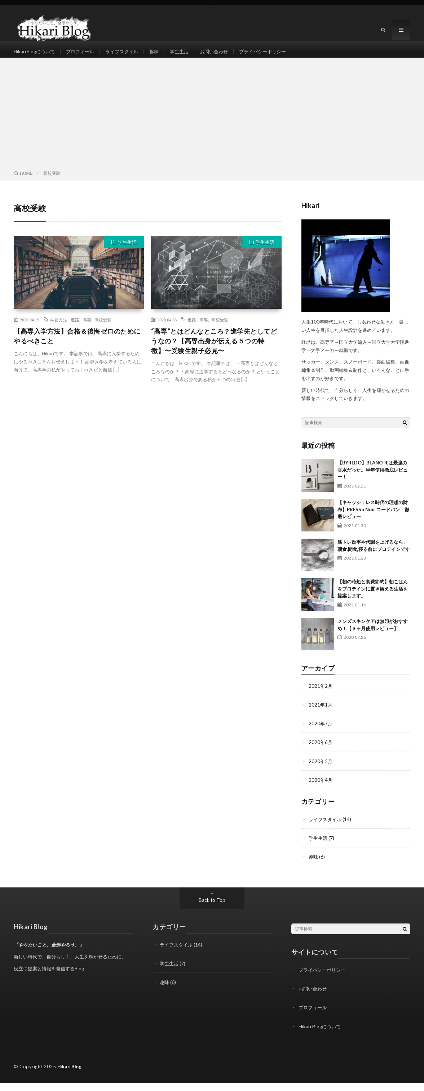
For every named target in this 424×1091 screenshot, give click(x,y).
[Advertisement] (212, 124)
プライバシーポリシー (276, 55)
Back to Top (212, 908)
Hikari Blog (71, 1075)
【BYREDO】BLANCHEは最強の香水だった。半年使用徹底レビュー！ (372, 479)
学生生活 (188, 55)
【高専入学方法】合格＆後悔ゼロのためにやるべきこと (77, 344)
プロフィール (84, 55)
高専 (87, 328)
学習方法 (58, 328)
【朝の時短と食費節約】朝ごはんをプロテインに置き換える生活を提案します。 (372, 597)
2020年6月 (321, 751)
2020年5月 (321, 770)
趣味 (162, 55)
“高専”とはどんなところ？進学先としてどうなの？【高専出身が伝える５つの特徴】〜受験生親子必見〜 (214, 349)
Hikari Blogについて (36, 55)
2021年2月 (321, 695)
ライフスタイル (128, 55)
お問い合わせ (224, 55)
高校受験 (103, 328)
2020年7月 (321, 732)
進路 (75, 328)
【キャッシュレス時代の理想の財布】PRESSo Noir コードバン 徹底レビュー (373, 518)
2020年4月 (321, 788)
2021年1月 (321, 714)
